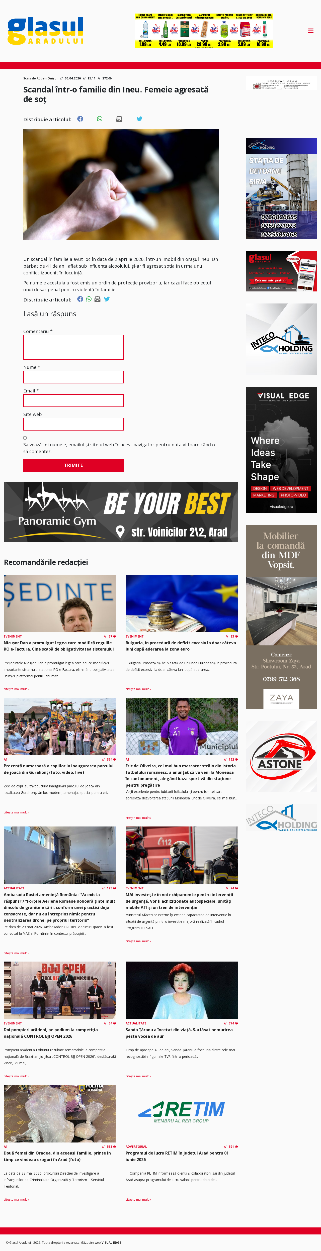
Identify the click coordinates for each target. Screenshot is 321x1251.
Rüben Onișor (47, 78)
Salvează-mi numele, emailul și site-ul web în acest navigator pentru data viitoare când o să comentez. (119, 448)
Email (31, 391)
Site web (32, 414)
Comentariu (38, 331)
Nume (31, 367)
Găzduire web (91, 1242)
